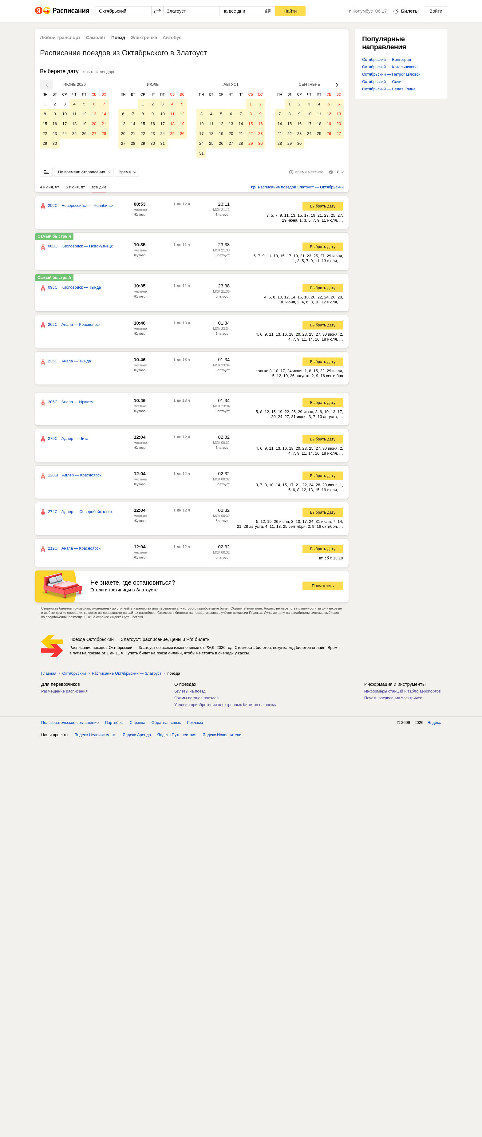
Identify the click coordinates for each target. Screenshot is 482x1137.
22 (45, 133)
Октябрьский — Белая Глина (389, 89)
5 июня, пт (75, 187)
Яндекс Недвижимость (95, 734)
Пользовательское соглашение (70, 722)
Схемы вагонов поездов (196, 698)
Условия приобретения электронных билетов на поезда (226, 704)
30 (55, 143)
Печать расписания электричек (393, 698)
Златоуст (222, 214)
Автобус (172, 37)
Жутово (139, 214)
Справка (137, 722)
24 (64, 133)
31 (162, 143)
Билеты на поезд (190, 691)
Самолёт (96, 37)
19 (84, 123)
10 (64, 114)
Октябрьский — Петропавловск (391, 74)
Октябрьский (74, 673)
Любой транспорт (60, 37)
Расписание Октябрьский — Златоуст (127, 673)
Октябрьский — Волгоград (386, 59)
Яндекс (434, 722)
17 (64, 123)
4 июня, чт (49, 187)
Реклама (195, 722)
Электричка (144, 37)
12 (84, 114)
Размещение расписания (64, 691)
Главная (48, 673)
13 (94, 114)
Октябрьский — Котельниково (389, 67)
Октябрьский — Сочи (381, 81)
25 (74, 133)
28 (104, 133)
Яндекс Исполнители (222, 734)
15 (45, 123)
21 (104, 123)
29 (45, 143)
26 (84, 133)
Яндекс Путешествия (176, 734)
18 (74, 123)
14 (104, 114)
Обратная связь (166, 722)
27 (94, 133)
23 (55, 133)
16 (55, 123)
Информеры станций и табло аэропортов (402, 691)
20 (94, 123)
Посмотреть (323, 585)
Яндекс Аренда (137, 734)
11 (74, 114)
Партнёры (114, 722)
